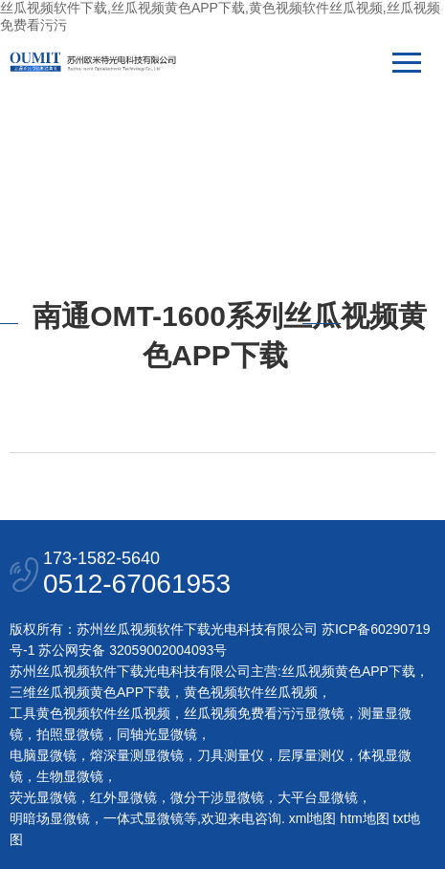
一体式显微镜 (143, 818)
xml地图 (313, 818)
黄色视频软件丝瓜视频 (251, 692)
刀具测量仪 (230, 755)
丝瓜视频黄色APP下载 (348, 671)
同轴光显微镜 (157, 734)
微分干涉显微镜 (217, 797)
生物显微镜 (69, 776)
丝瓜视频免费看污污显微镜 (264, 713)
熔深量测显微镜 (137, 755)
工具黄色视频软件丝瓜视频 (90, 713)
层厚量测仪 (311, 755)
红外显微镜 (123, 797)
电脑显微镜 (43, 755)
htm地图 (364, 818)
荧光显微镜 (43, 797)
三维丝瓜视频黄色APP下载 (90, 692)
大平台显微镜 (318, 797)
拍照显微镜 (69, 734)
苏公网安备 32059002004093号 (130, 650)
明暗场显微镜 (50, 818)
